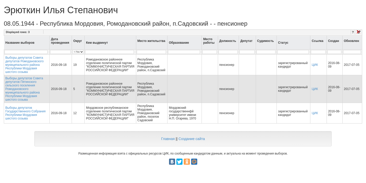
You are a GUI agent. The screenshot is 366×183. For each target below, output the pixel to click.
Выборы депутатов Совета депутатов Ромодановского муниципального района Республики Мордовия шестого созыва (24, 65)
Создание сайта (191, 139)
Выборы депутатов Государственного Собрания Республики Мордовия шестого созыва (25, 113)
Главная (168, 139)
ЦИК (315, 65)
